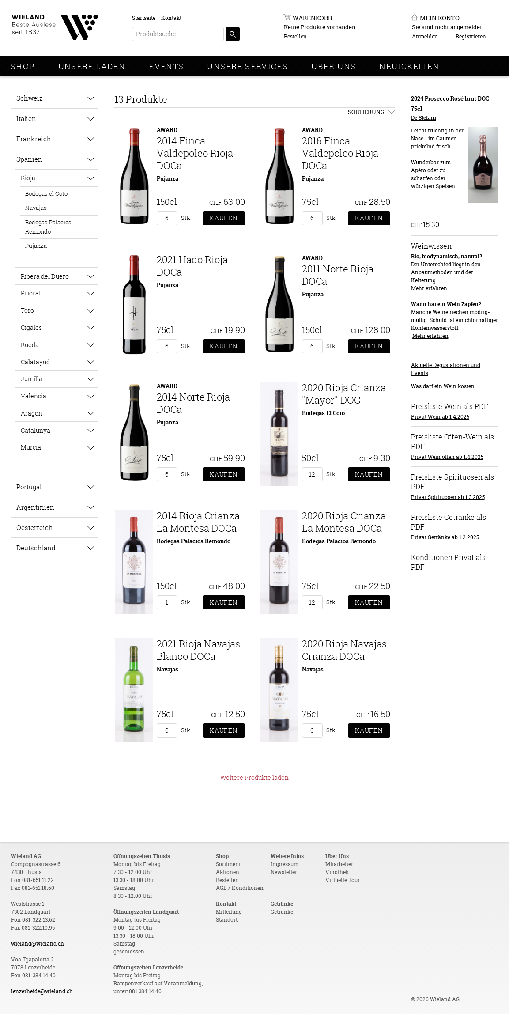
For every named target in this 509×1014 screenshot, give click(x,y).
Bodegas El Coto (323, 413)
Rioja (28, 178)
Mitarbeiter (339, 864)
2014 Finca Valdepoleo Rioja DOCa (195, 153)
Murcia (31, 447)
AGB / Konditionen (240, 888)
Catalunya (35, 430)
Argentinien (35, 507)
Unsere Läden (92, 66)
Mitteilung (229, 912)
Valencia (33, 396)
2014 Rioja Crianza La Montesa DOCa (198, 521)
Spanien (29, 159)
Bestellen (295, 36)
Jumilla (31, 379)
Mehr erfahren (429, 288)
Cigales (31, 327)
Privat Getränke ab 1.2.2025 (445, 537)
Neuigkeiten (409, 66)
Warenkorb (312, 18)
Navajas (36, 208)
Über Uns (333, 66)
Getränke (282, 912)
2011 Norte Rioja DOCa (337, 275)
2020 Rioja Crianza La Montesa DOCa (344, 521)
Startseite (143, 18)
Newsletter (284, 872)
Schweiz (29, 98)
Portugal (28, 486)
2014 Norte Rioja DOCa (193, 403)
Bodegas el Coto (46, 193)
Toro (27, 310)
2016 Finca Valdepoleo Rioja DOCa (340, 153)
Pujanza (36, 246)
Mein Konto (440, 18)
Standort (227, 919)
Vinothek (337, 872)
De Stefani (423, 117)
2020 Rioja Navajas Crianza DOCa (344, 649)
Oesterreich (34, 527)
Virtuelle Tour (342, 880)
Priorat (31, 293)
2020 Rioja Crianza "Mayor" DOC (344, 393)
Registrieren (471, 36)
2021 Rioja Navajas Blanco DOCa (198, 649)
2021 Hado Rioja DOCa (192, 265)
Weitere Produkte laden (254, 777)
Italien (26, 118)
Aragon (31, 413)
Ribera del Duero (45, 276)
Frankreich (33, 138)
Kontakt (171, 18)
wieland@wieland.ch (37, 943)
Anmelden (425, 36)
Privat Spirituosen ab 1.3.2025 (448, 497)
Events (166, 66)
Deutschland (36, 547)
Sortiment (228, 864)
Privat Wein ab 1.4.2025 (440, 416)
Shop (23, 66)
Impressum (284, 864)
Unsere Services (247, 66)
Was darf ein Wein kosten (443, 386)
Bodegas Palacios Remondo (48, 226)
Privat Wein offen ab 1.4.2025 (447, 457)
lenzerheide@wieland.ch (42, 991)
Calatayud (35, 362)
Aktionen (227, 872)
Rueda (30, 345)
